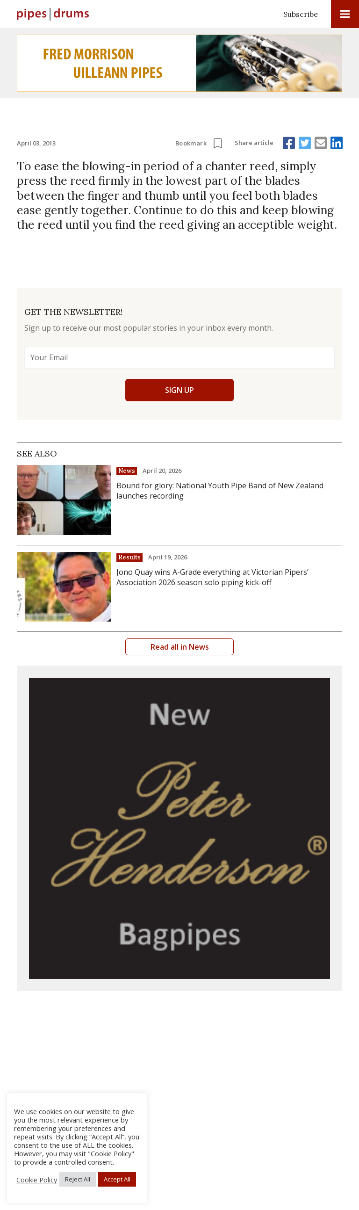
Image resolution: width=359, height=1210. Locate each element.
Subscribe (300, 14)
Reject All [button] (77, 1179)
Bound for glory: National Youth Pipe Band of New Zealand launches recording (219, 490)
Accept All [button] (117, 1179)
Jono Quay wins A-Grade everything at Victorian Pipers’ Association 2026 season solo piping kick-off (212, 577)
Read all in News (180, 647)
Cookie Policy (36, 1179)
